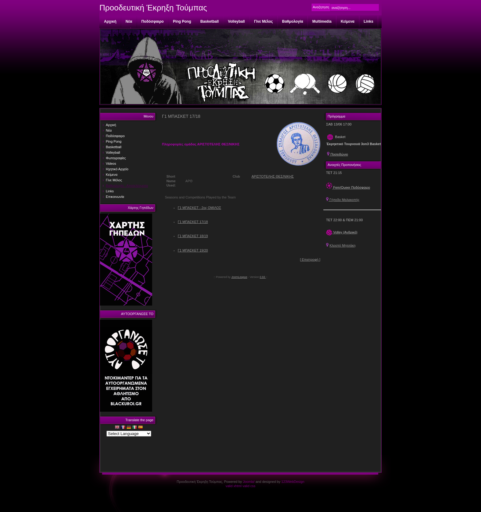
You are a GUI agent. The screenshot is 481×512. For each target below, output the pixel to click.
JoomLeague (239, 277)
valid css (248, 486)
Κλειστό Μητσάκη (342, 245)
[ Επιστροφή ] (310, 259)
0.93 (263, 277)
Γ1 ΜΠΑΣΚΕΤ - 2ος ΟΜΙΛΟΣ (199, 208)
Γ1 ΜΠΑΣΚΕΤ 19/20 (193, 250)
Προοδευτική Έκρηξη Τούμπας (153, 7)
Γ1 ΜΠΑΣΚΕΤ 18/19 (193, 236)
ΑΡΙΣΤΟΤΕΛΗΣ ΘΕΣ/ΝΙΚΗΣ (273, 176)
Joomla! (249, 481)
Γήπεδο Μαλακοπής (343, 200)
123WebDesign (292, 481)
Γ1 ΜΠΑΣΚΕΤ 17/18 (193, 222)
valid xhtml (233, 486)
